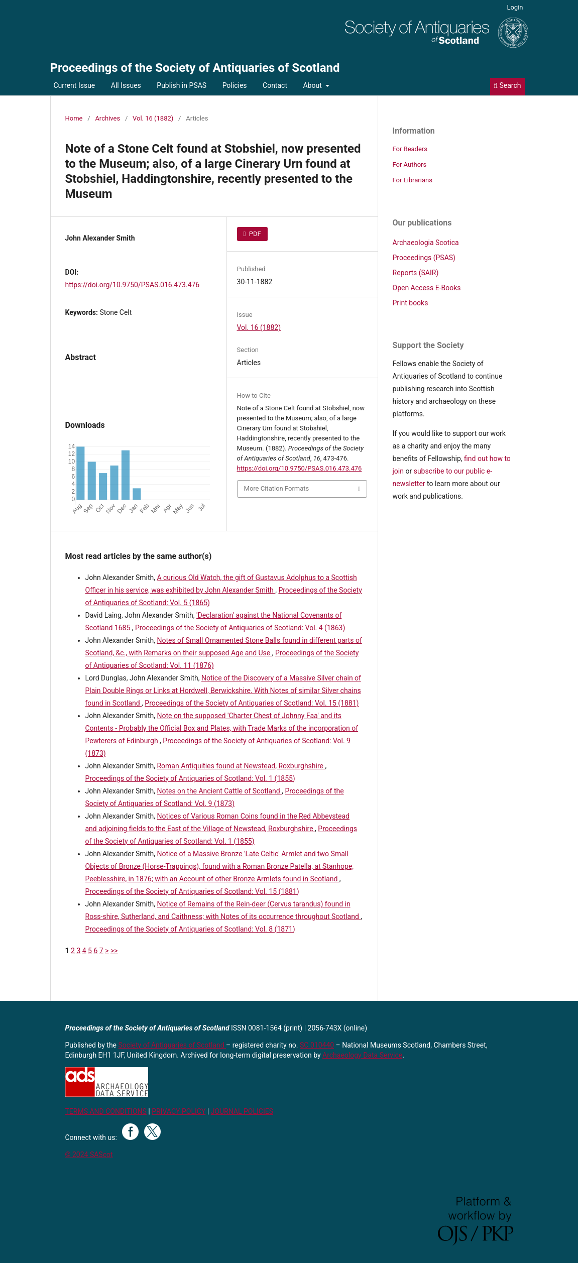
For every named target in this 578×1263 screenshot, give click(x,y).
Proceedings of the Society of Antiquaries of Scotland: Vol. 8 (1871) (190, 929)
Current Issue (74, 85)
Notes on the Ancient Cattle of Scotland (219, 791)
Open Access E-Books (427, 288)
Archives (107, 118)
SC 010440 (317, 1045)
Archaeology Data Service (362, 1055)
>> (114, 951)
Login (515, 7)
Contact (275, 85)
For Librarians (412, 180)
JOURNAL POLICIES (242, 1111)
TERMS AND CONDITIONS (106, 1111)
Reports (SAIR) (416, 273)
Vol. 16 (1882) (153, 118)
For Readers (410, 149)
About (313, 85)
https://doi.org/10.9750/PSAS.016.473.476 (132, 285)
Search (507, 85)
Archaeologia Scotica (426, 243)
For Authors (410, 164)
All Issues (126, 85)
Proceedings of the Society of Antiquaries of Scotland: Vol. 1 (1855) (190, 778)
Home (74, 118)
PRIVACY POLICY (178, 1111)
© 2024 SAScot (89, 1155)
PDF (254, 234)
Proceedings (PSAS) (424, 258)
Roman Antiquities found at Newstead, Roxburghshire (241, 766)
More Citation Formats (276, 488)
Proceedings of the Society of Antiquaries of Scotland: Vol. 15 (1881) (252, 703)
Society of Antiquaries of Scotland (172, 1045)
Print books (410, 303)
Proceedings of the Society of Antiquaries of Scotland (195, 68)
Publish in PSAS (181, 85)
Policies (234, 85)
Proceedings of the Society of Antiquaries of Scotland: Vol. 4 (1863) (240, 628)
